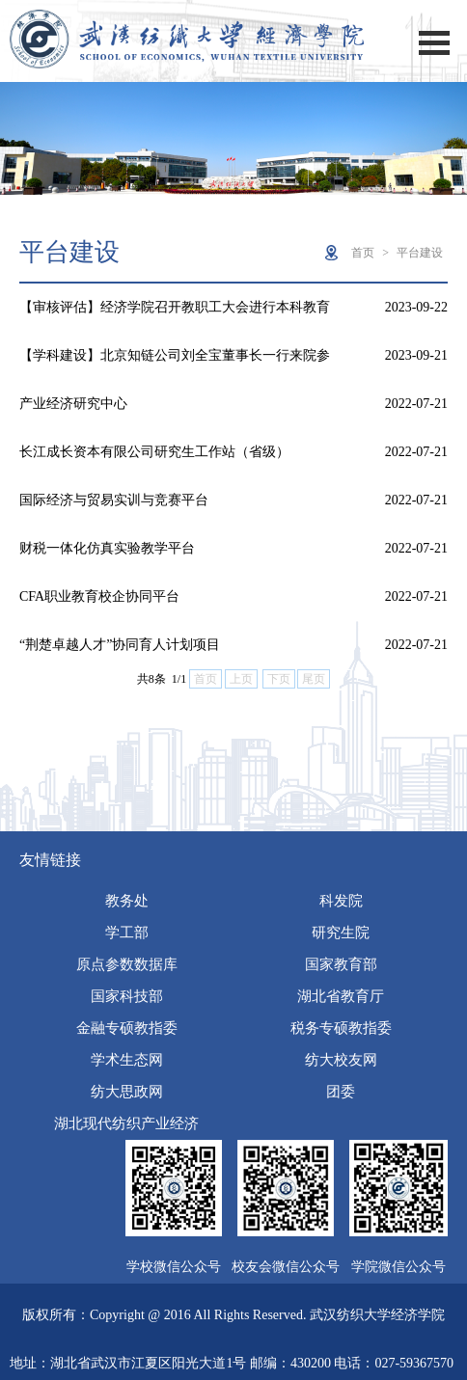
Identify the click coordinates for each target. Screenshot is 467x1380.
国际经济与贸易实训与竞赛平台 (113, 500)
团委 (340, 1091)
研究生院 (341, 932)
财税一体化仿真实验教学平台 (107, 548)
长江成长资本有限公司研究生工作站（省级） (154, 452)
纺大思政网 (127, 1091)
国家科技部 (127, 996)
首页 (362, 252)
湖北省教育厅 (340, 996)
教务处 (127, 900)
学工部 (127, 932)
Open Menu (434, 43)
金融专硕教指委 (127, 1028)
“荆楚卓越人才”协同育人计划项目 (119, 644)
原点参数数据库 (127, 964)
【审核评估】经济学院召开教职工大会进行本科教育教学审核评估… (174, 316)
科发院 (341, 900)
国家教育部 (341, 964)
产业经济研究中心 (73, 403)
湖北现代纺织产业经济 (126, 1123)
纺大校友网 (341, 1060)
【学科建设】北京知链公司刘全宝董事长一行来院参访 (174, 364)
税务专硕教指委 (341, 1028)
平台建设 (420, 252)
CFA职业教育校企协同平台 (99, 596)
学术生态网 (127, 1060)
